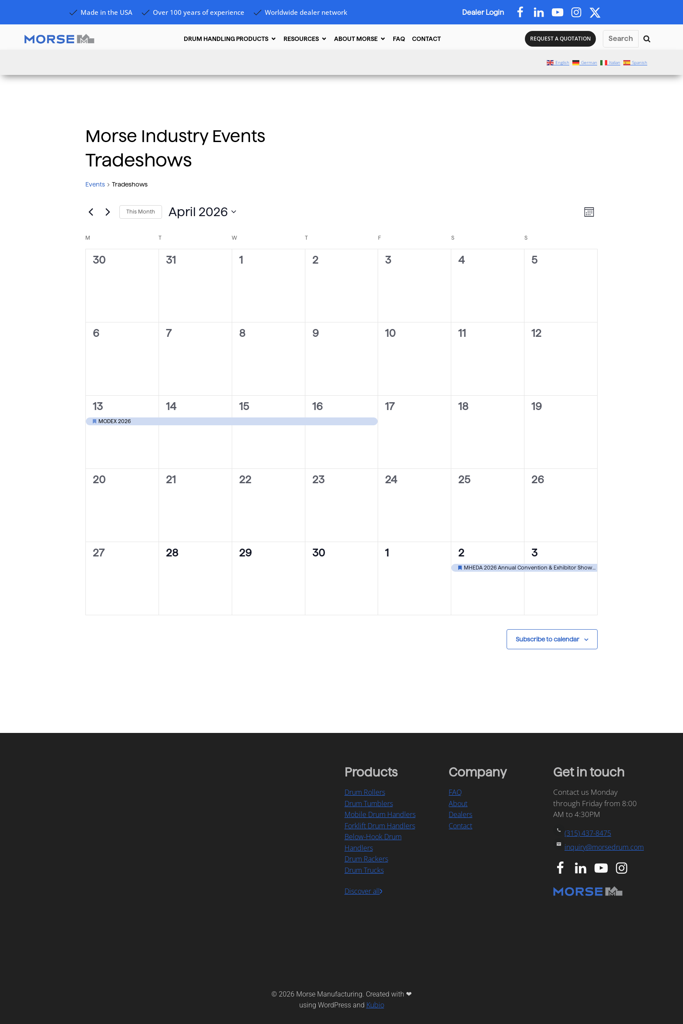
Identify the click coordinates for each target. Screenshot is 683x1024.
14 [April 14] (171, 406)
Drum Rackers (366, 859)
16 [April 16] (317, 406)
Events (95, 184)
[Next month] (107, 212)
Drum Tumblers (369, 803)
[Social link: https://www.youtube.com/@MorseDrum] (560, 13)
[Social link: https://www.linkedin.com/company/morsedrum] (542, 13)
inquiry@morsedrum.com (604, 847)
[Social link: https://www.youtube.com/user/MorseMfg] (604, 868)
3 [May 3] (534, 553)
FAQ (399, 39)
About (458, 803)
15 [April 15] (244, 406)
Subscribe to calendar (547, 639)
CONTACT (426, 39)
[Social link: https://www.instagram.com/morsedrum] (579, 13)
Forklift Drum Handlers (380, 826)
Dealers (460, 814)
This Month (140, 211)
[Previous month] (90, 212)
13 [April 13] (98, 406)
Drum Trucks (364, 870)
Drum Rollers (365, 792)
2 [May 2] (461, 553)
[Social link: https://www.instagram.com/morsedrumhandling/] (625, 868)
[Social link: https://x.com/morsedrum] (598, 13)
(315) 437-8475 (588, 833)
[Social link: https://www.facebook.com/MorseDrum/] (523, 13)
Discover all (362, 891)
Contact (460, 826)
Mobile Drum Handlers (380, 814)
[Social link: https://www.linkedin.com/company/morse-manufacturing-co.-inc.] (584, 868)
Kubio (375, 1005)
